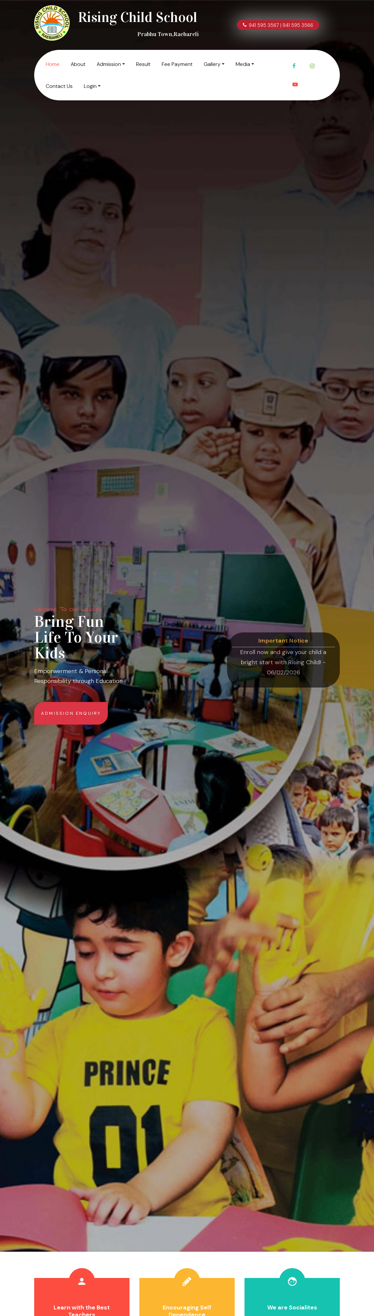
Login (90, 86)
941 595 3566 (298, 25)
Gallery (212, 64)
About (78, 64)
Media (243, 64)
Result (143, 64)
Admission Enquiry (71, 713)
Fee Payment (177, 64)
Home (52, 64)
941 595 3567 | (263, 25)
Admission (109, 64)
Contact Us (59, 86)
